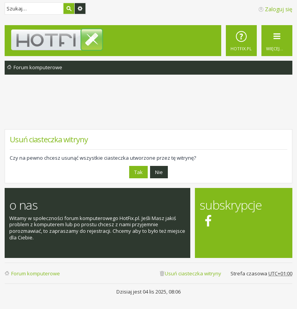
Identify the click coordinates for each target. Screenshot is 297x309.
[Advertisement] (148, 107)
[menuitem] (241, 40)
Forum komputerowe (35, 273)
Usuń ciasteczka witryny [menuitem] (193, 273)
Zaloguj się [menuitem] (278, 9)
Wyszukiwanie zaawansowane (80, 8)
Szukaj (68, 8)
